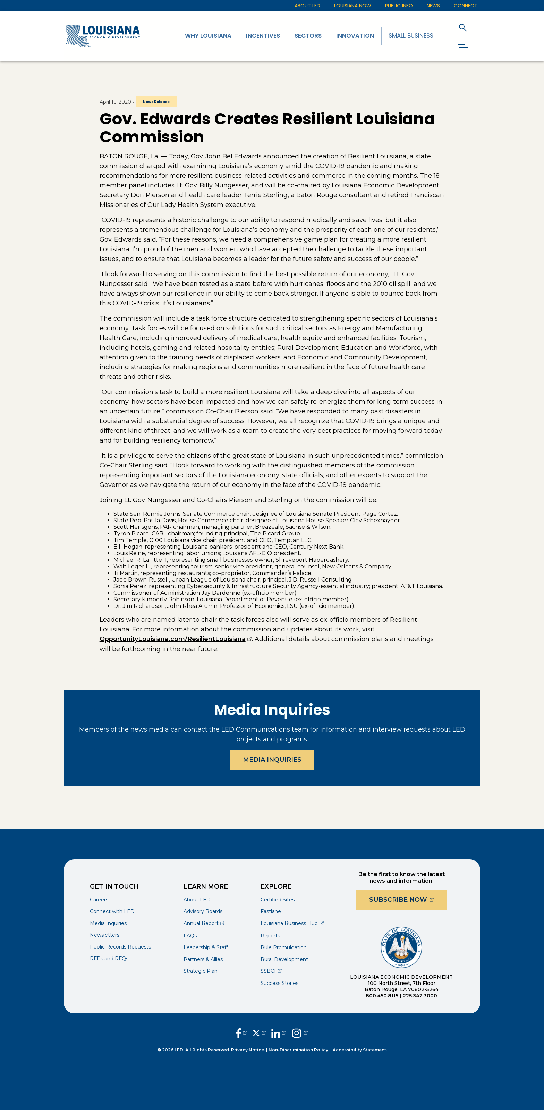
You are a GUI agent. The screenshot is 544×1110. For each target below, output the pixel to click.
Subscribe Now (408, 899)
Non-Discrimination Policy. (299, 1049)
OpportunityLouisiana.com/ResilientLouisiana (176, 639)
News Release (156, 101)
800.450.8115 (382, 996)
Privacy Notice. (248, 1049)
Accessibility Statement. (360, 1049)
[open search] (462, 27)
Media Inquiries (272, 759)
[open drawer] (462, 44)
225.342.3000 (420, 996)
